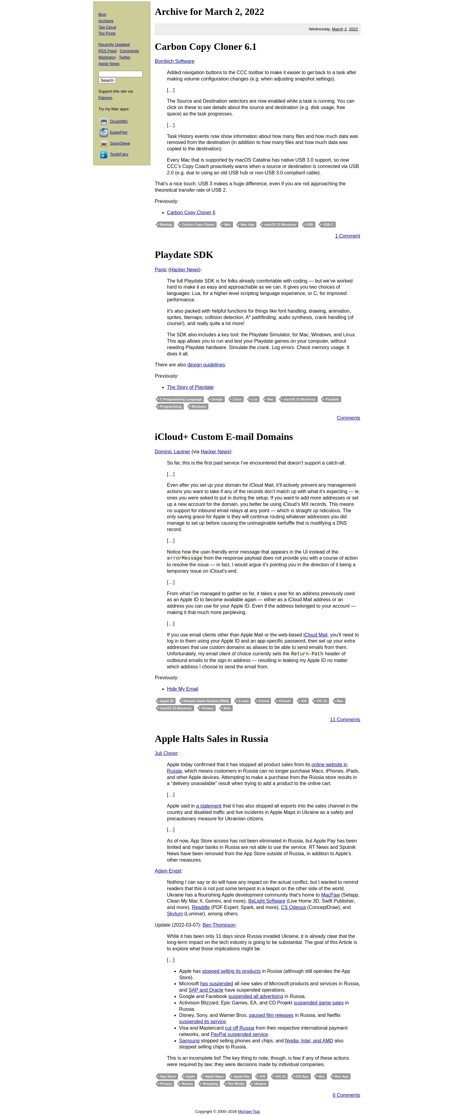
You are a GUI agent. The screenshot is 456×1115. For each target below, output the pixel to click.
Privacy (208, 708)
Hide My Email (182, 688)
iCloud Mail (315, 634)
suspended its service (202, 1021)
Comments (348, 417)
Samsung (189, 1040)
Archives (106, 21)
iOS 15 (322, 701)
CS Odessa (293, 907)
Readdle (201, 907)
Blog (102, 14)
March (219, 11)
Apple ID (167, 701)
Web (227, 708)
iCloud (264, 701)
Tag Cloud (107, 27)
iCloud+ (285, 701)
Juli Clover (166, 753)
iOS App (302, 1076)
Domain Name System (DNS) (206, 701)
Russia (187, 1084)
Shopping (210, 1084)
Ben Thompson (219, 925)
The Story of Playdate (190, 387)
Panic (161, 269)
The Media (236, 1084)
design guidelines (206, 364)
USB (309, 224)
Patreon (105, 97)
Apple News (108, 63)
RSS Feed (107, 51)
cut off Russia (239, 1028)
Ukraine (260, 1084)
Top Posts (107, 33)
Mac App (247, 224)
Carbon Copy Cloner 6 (191, 212)
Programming (171, 406)
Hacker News (184, 269)
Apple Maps (214, 1076)
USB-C (328, 224)
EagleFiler (119, 132)
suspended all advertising (255, 996)
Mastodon (107, 57)
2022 (254, 11)
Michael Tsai (249, 1111)
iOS (304, 701)
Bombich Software (174, 61)
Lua (255, 399)
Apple (190, 1076)
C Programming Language (181, 399)
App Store (168, 1076)
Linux (237, 399)
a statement (209, 805)
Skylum (175, 913)
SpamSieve (120, 143)
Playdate (332, 399)
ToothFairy (119, 154)
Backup (166, 224)
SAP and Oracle (206, 990)
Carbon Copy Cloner (198, 224)
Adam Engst (168, 870)
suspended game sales (319, 1002)
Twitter (124, 57)
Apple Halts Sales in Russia (211, 738)
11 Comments (345, 719)
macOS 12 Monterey (280, 224)
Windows (199, 406)
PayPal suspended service (239, 1034)
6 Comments (346, 1095)
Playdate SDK (184, 254)
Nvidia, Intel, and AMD (309, 1040)
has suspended (216, 983)
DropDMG (119, 121)
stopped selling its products (231, 971)
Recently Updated (114, 44)
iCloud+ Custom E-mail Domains (224, 436)
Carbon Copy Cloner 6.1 (206, 46)
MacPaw (330, 894)
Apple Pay (242, 1076)
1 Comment (347, 235)
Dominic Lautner (172, 451)
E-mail (243, 701)
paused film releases (271, 1015)
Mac (227, 224)
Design (217, 399)
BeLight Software (266, 901)
